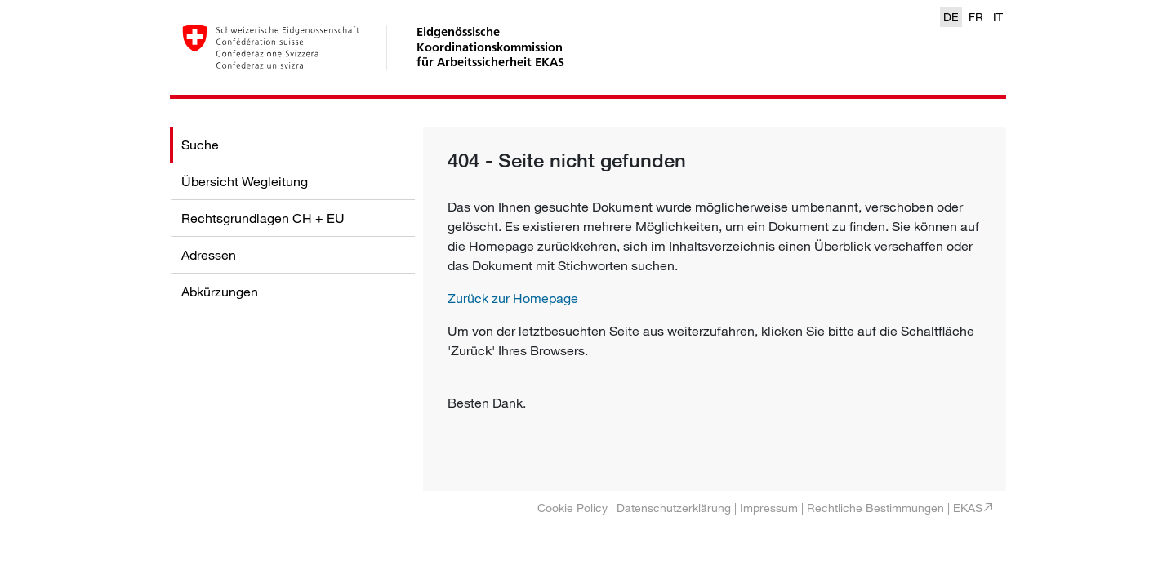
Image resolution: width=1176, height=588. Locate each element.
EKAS (967, 507)
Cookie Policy (572, 507)
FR (976, 17)
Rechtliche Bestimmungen (875, 507)
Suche (200, 144)
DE (951, 17)
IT (998, 17)
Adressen (208, 255)
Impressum (769, 507)
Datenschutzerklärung (674, 507)
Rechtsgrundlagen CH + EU (263, 218)
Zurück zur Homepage (513, 298)
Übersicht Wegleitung (244, 181)
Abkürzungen (219, 291)
